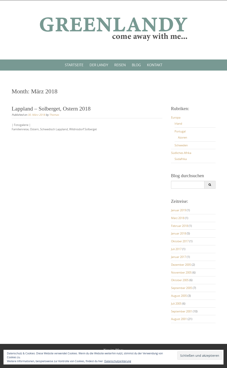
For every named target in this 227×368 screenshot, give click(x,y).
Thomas (54, 114)
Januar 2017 (178, 257)
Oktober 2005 (180, 280)
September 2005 (181, 288)
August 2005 (179, 296)
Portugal (180, 131)
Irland (178, 123)
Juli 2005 (176, 303)
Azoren (182, 137)
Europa (175, 117)
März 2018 (177, 218)
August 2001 (179, 319)
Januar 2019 (178, 210)
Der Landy (99, 65)
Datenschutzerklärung (117, 361)
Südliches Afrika (181, 153)
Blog (136, 65)
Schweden (181, 145)
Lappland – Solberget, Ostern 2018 (51, 109)
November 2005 (181, 272)
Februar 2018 (179, 226)
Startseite (74, 65)
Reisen (120, 65)
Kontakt (154, 65)
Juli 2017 (176, 249)
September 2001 (181, 311)
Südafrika (181, 159)
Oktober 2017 (180, 241)
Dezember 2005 (181, 265)
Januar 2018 (178, 233)
